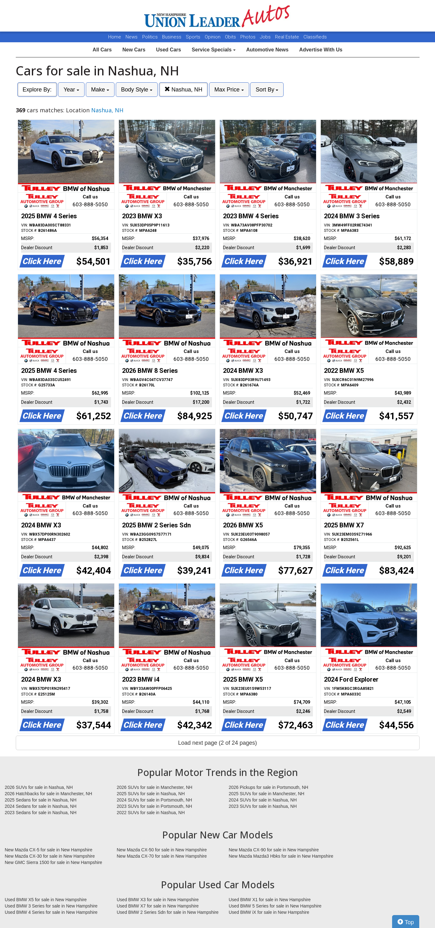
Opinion (213, 37)
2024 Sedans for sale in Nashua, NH (40, 806)
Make (100, 89)
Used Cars (168, 49)
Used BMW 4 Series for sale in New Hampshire (51, 912)
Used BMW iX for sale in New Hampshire (269, 912)
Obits (231, 37)
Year (71, 89)
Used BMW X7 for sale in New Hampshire (158, 905)
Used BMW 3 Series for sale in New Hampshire (51, 905)
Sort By (267, 89)
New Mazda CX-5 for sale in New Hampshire (48, 849)
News (132, 37)
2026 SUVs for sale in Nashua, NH (39, 787)
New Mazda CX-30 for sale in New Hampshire (50, 856)
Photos (248, 37)
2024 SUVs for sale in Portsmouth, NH (154, 799)
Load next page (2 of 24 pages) (217, 743)
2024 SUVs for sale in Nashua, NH (263, 799)
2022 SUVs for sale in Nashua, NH (151, 812)
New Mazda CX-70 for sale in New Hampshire (162, 856)
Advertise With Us (321, 49)
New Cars (133, 49)
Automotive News (267, 49)
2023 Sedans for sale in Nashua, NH (40, 812)
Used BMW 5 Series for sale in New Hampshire (275, 905)
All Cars (102, 49)
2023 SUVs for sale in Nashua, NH (263, 806)
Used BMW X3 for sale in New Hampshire (158, 899)
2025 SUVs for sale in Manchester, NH (266, 793)
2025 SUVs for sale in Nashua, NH (151, 793)
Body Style (136, 89)
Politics (150, 37)
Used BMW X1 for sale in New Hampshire (270, 899)
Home (114, 37)
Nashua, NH (183, 89)
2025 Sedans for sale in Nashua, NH (40, 799)
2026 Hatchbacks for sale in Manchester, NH (48, 793)
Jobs (266, 37)
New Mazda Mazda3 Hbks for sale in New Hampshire (281, 856)
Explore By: (37, 89)
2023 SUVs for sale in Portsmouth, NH (154, 806)
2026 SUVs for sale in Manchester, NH (154, 787)
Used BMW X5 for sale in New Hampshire (46, 899)
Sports (194, 37)
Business (172, 37)
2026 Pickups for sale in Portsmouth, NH (268, 787)
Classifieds (315, 37)
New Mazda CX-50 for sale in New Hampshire (162, 849)
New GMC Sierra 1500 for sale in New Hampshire (53, 862)
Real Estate (287, 37)
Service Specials (214, 49)
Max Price (229, 89)
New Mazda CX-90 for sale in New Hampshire (274, 849)
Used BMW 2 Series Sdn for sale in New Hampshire (168, 912)
